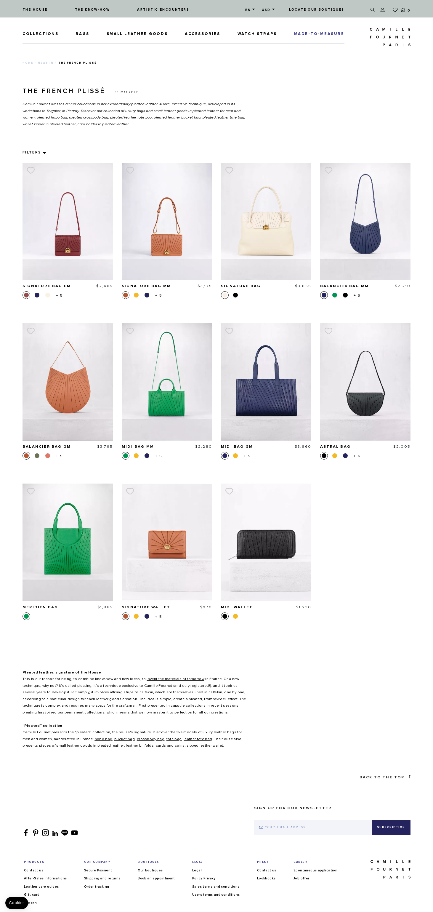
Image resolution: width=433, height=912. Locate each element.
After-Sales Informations (45, 878)
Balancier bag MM (344, 286)
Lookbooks (266, 878)
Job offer (301, 878)
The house (35, 9)
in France (184, 679)
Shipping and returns (102, 878)
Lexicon (30, 903)
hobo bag (104, 739)
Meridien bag (40, 607)
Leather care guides (41, 886)
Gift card (32, 894)
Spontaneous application (315, 870)
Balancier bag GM (47, 447)
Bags (82, 34)
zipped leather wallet (205, 746)
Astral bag (335, 447)
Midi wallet (237, 607)
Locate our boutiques (316, 9)
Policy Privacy (204, 878)
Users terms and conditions (216, 894)
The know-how (92, 9)
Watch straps (257, 34)
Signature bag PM (47, 286)
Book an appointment (156, 878)
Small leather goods (137, 34)
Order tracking (96, 886)
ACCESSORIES (202, 34)
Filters (32, 152)
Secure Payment (98, 870)
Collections (41, 34)
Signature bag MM (146, 286)
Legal (197, 870)
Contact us (33, 870)
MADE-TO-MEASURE (319, 34)
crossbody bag (150, 739)
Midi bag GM (237, 447)
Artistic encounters (163, 9)
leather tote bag (198, 739)
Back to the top (385, 777)
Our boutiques (150, 870)
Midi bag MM (138, 447)
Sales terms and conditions (215, 886)
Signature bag (241, 286)
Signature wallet (146, 607)
